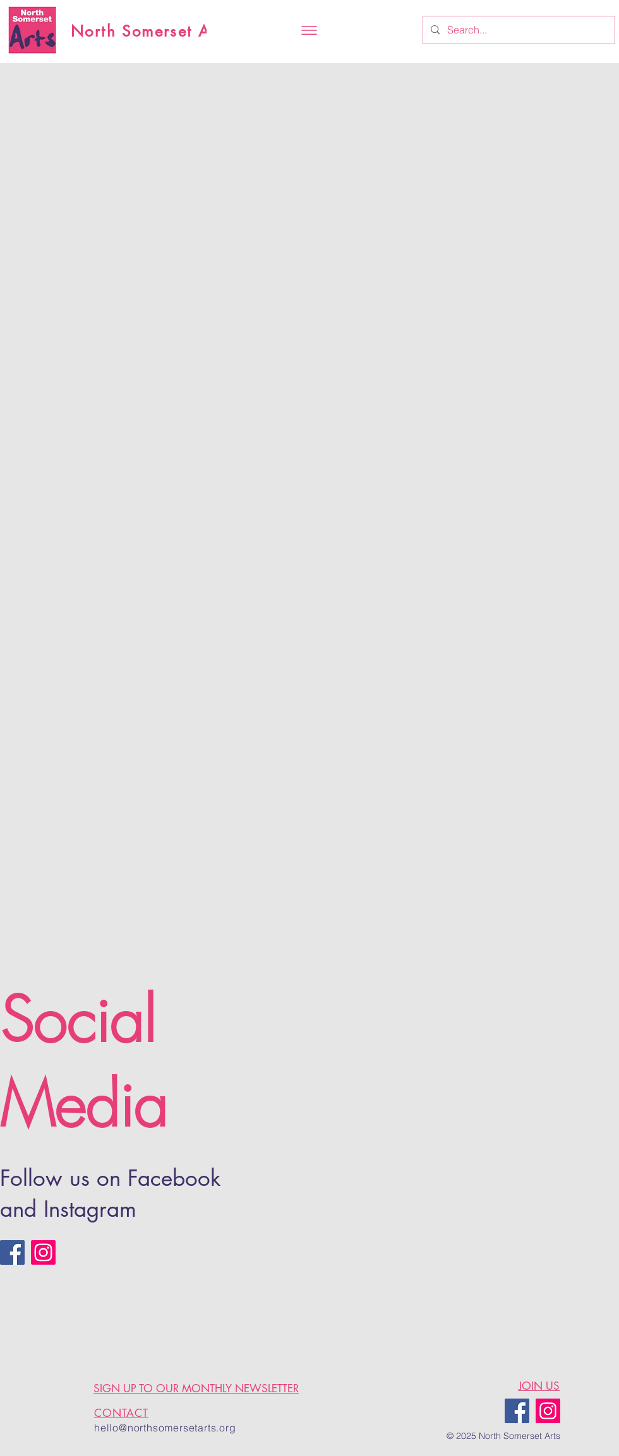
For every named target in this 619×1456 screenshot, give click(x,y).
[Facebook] (12, 1252)
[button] (309, 30)
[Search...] (517, 30)
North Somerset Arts (151, 31)
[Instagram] (43, 1252)
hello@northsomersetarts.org (165, 1427)
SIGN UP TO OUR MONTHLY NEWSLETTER (196, 1388)
